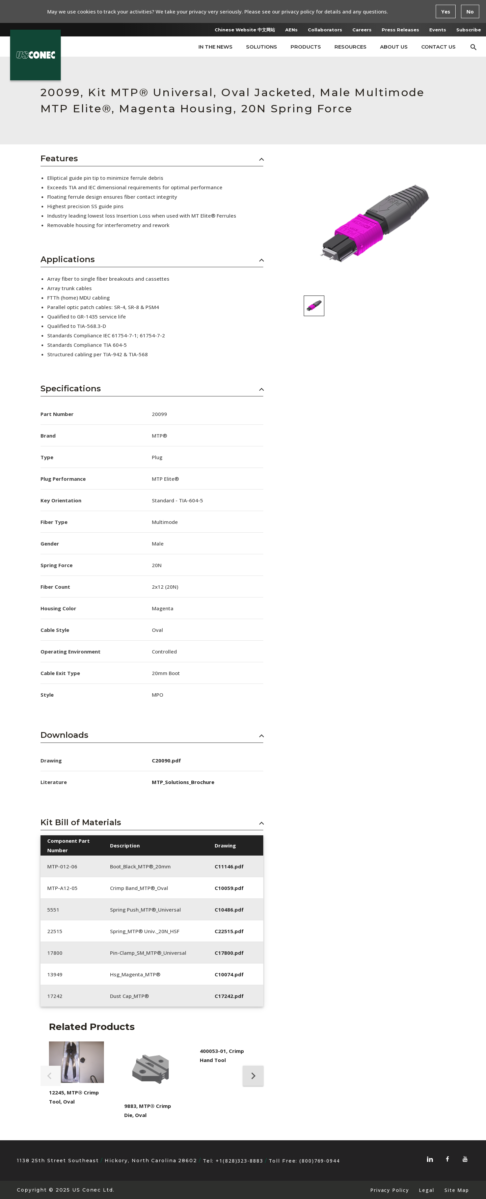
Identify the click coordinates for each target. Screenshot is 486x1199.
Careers (362, 29)
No (470, 11)
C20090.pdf (166, 760)
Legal (426, 1190)
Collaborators (325, 29)
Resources (350, 47)
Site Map (456, 1190)
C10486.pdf (229, 909)
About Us (394, 47)
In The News (215, 47)
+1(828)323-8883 (239, 1161)
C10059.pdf (229, 888)
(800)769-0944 (319, 1161)
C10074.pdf (229, 974)
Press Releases (400, 29)
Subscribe (468, 29)
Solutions (261, 47)
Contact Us (438, 47)
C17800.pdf (229, 952)
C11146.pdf (229, 866)
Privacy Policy (389, 1190)
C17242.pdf (229, 996)
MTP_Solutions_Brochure (183, 782)
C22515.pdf (229, 931)
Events (437, 29)
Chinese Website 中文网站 (245, 29)
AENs (291, 29)
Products (306, 47)
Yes (445, 11)
